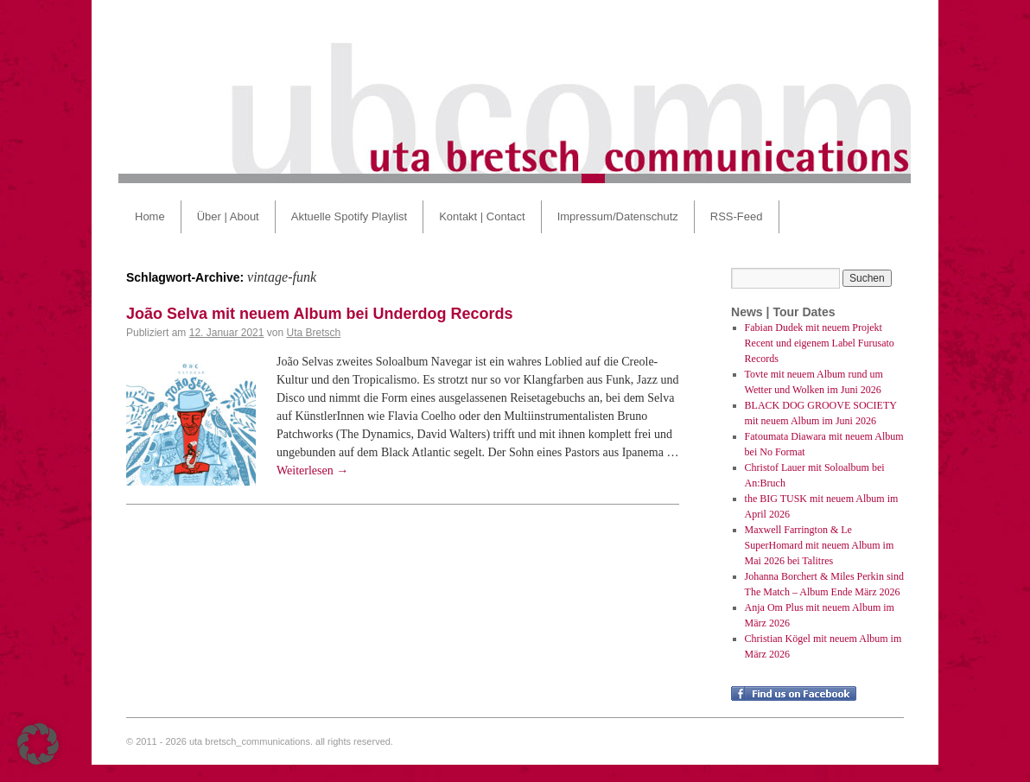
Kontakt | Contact (482, 216)
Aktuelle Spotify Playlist (349, 216)
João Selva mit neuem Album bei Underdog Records (319, 313)
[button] (38, 744)
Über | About (228, 216)
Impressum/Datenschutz (617, 216)
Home (150, 216)
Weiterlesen (312, 470)
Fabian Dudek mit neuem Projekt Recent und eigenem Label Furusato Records (819, 343)
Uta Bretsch (314, 333)
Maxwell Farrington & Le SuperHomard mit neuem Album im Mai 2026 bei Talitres (819, 545)
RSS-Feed (736, 216)
